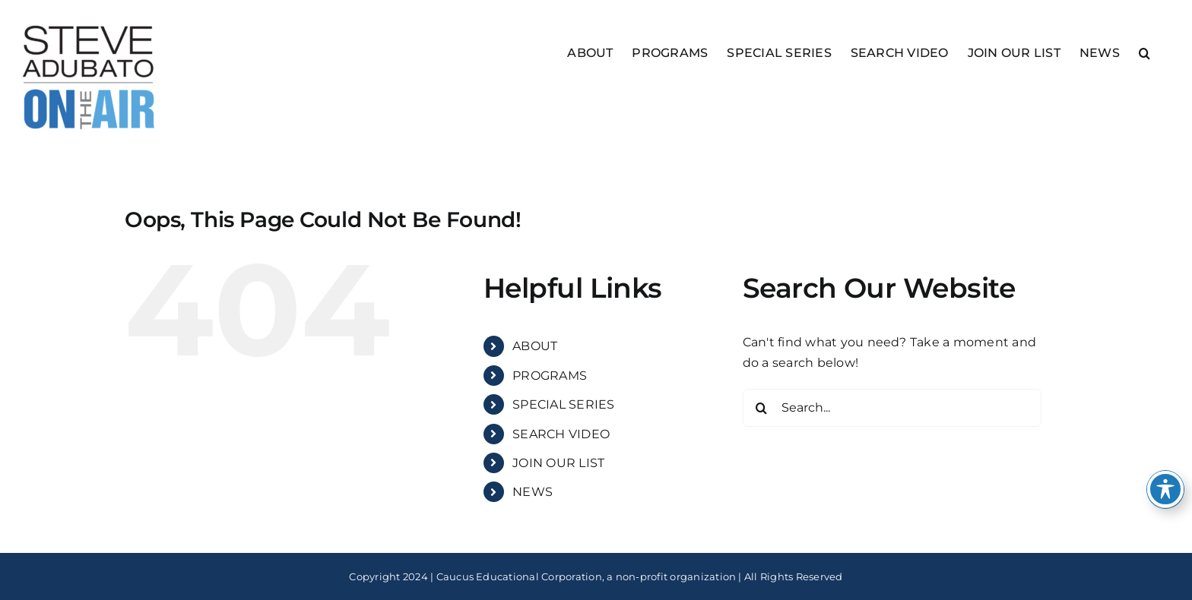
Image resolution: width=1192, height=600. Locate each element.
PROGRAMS (549, 375)
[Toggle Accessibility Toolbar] (1165, 489)
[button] (1144, 52)
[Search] (762, 408)
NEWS (532, 492)
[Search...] (892, 408)
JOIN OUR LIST (558, 463)
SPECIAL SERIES (563, 404)
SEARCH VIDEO (561, 434)
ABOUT (534, 346)
